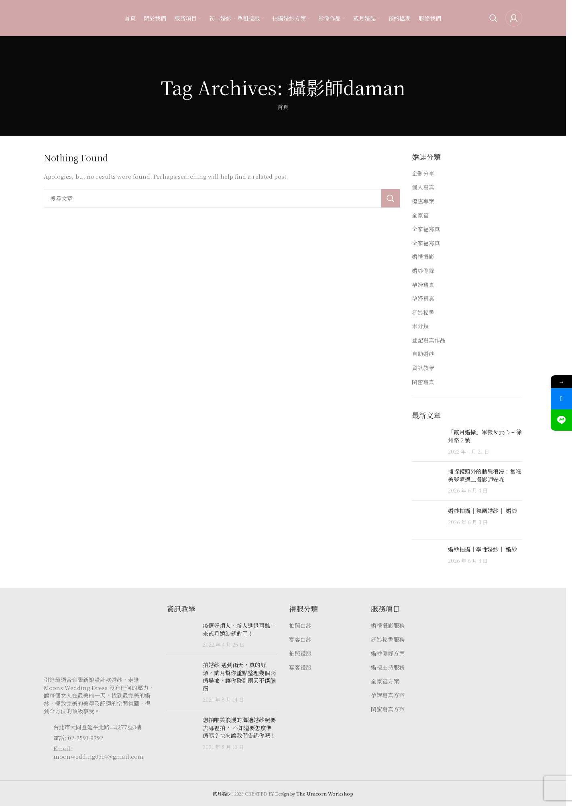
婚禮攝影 (423, 257)
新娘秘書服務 (388, 639)
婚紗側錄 (423, 271)
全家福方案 (385, 681)
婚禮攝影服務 (388, 625)
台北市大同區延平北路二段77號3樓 (97, 727)
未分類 (420, 326)
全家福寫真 (426, 229)
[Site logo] (60, 17)
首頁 (283, 107)
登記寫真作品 (429, 340)
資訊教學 (423, 368)
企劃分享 (423, 173)
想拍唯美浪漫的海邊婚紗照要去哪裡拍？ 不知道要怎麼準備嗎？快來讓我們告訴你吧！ (239, 727)
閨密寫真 (423, 382)
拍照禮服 (300, 653)
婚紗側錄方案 (388, 653)
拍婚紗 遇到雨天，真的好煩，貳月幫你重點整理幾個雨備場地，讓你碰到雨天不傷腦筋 (239, 676)
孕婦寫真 (423, 285)
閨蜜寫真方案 (388, 709)
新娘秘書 (423, 312)
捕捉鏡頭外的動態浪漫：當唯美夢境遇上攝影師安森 (484, 475)
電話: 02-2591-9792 (78, 738)
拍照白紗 (300, 625)
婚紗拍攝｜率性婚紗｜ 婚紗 (482, 549)
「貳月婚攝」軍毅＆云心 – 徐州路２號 (485, 436)
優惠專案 (423, 201)
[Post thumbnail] (427, 441)
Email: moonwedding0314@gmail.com (98, 752)
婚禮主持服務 (388, 667)
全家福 (420, 215)
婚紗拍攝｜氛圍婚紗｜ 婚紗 (482, 511)
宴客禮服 (300, 667)
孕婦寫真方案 (388, 695)
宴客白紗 (300, 639)
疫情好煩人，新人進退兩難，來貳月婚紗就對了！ (239, 629)
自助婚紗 (423, 354)
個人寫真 (423, 187)
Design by (314, 793)
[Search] (493, 18)
